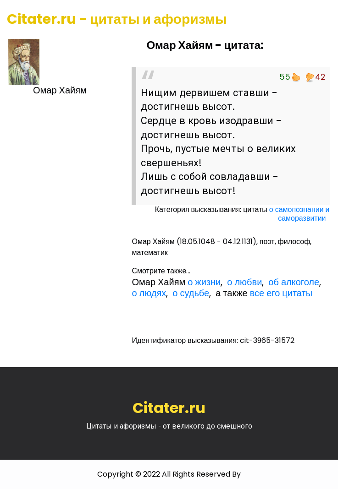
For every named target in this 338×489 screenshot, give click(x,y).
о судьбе (190, 293)
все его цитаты (281, 293)
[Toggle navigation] (318, 20)
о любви (244, 282)
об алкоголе (293, 282)
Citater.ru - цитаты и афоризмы (117, 19)
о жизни (204, 282)
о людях (149, 293)
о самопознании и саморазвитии (299, 213)
